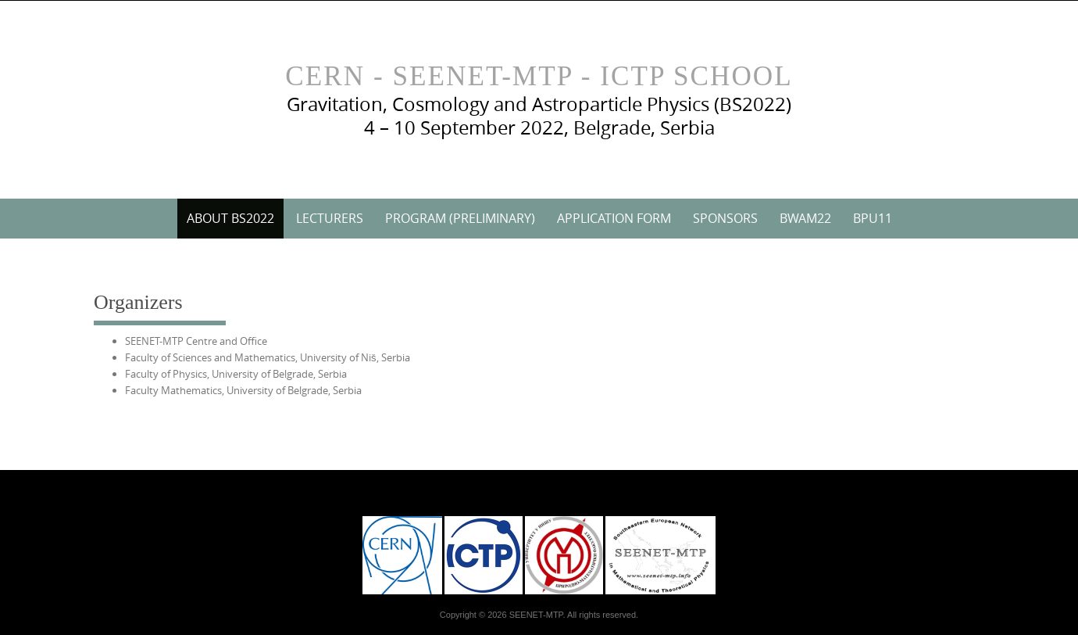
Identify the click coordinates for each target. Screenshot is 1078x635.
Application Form (614, 218)
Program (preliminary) (460, 218)
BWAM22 (805, 218)
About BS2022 (230, 218)
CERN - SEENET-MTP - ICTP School (538, 76)
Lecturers (329, 218)
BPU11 (872, 218)
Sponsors (725, 218)
